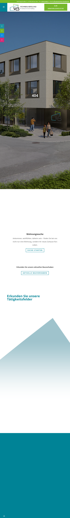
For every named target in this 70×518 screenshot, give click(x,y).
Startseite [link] (14, 463)
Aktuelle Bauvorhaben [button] (35, 272)
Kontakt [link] (13, 501)
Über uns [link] (14, 468)
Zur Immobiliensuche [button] (56, 7)
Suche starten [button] (35, 250)
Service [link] (12, 490)
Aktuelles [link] (14, 484)
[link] (23, 11)
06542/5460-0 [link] (44, 1)
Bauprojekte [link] (16, 479)
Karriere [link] (13, 495)
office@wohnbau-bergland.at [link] (61, 1)
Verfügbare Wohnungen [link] (26, 473)
